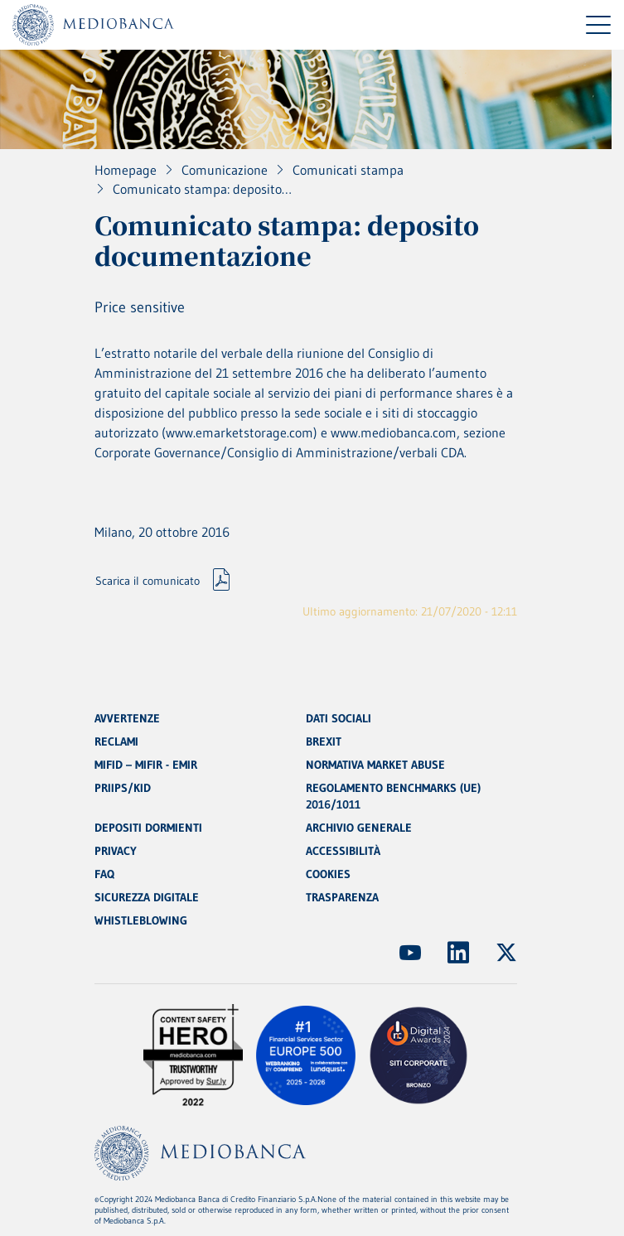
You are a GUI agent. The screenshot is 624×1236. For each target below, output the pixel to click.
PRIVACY (115, 850)
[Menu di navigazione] (598, 25)
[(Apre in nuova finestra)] (410, 952)
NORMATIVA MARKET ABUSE (375, 764)
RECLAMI (116, 741)
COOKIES (328, 874)
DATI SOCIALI (338, 718)
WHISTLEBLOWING (140, 920)
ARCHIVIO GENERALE (359, 827)
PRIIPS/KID (122, 787)
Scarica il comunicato (147, 580)
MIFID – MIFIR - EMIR (145, 764)
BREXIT (323, 741)
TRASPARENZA (342, 897)
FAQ (104, 874)
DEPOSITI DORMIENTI (148, 827)
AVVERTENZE (127, 718)
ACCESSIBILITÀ (343, 850)
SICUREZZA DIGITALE (146, 897)
